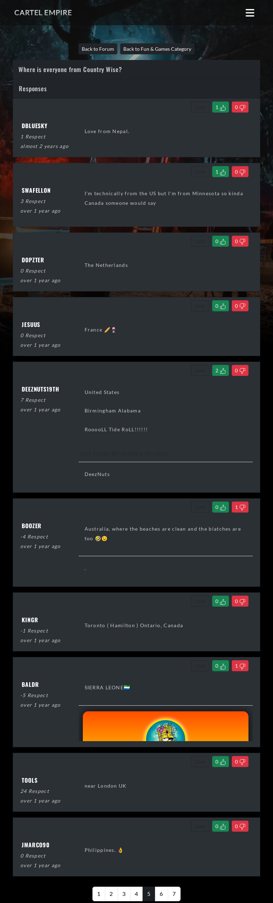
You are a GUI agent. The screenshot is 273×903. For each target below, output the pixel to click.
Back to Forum (98, 49)
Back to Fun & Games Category (157, 49)
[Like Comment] (220, 107)
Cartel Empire (43, 12)
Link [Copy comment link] (200, 107)
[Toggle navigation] (250, 13)
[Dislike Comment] (240, 107)
